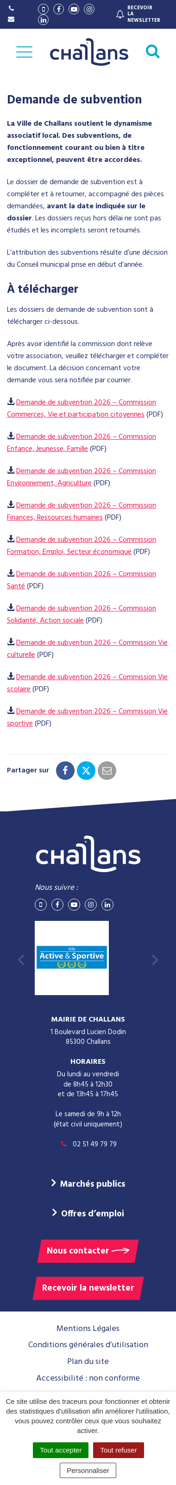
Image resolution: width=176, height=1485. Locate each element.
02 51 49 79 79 (87, 1144)
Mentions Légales (88, 1329)
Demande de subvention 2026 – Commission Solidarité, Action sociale (81, 615)
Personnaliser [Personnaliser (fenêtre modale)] (88, 1470)
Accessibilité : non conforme (88, 1378)
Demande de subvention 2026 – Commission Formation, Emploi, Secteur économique (81, 546)
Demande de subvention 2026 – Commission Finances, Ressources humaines (81, 512)
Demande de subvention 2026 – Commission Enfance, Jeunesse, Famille (81, 443)
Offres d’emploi (92, 1214)
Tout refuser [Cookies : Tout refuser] (118, 1450)
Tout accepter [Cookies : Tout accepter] (61, 1450)
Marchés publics (92, 1184)
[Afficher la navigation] (24, 52)
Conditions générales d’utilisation (88, 1345)
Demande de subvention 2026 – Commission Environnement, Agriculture (81, 477)
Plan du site (88, 1362)
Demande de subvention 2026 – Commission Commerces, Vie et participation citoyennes (81, 409)
